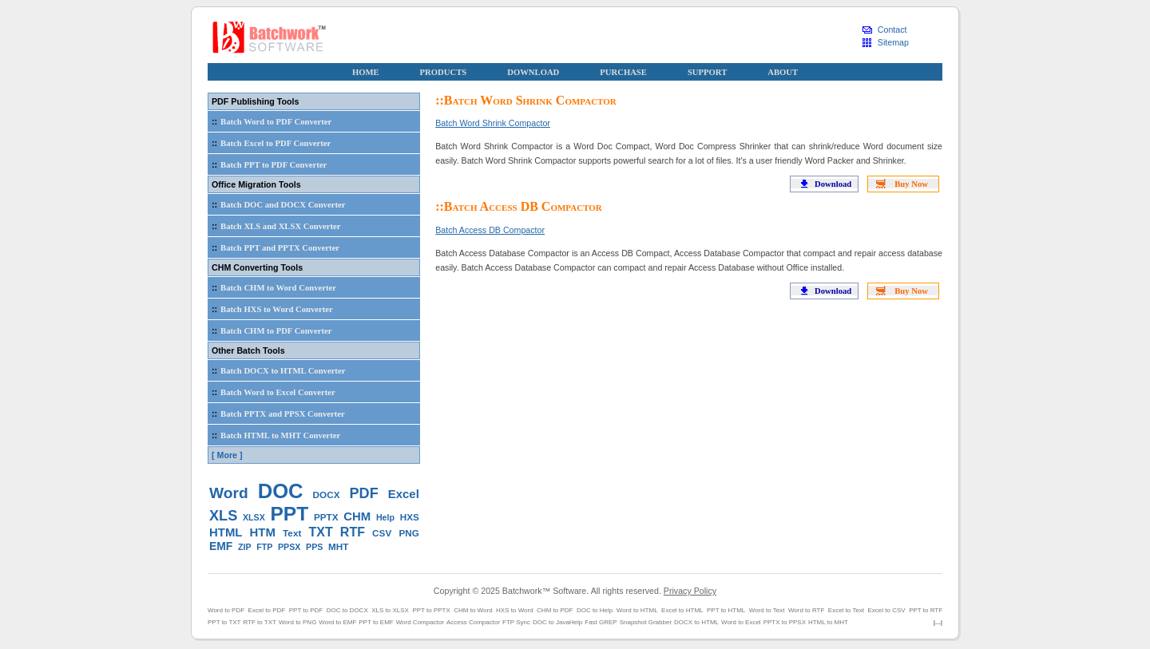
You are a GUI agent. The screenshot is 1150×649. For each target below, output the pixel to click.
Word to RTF (806, 610)
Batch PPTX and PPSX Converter (276, 413)
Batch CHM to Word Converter (272, 287)
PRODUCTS (443, 72)
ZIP (245, 547)
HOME (365, 72)
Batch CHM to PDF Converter (269, 330)
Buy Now (911, 184)
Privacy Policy (690, 591)
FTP (264, 547)
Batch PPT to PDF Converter (267, 164)
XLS (223, 516)
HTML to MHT (828, 622)
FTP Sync (516, 622)
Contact (892, 29)
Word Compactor (420, 622)
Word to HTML (637, 610)
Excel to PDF (267, 610)
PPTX (326, 517)
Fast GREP (601, 622)
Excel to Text (846, 610)
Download (833, 184)
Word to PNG (297, 622)
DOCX (326, 494)
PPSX (289, 547)
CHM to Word (473, 610)
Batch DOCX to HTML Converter (276, 370)
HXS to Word (514, 610)
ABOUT (782, 72)
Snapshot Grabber (646, 622)
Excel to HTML (682, 610)
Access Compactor (473, 622)
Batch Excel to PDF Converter (269, 143)
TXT (320, 532)
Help (385, 517)
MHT (338, 546)
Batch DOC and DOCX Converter (276, 204)
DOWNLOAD (533, 72)
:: (214, 121)
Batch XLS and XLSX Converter (274, 226)
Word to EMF (337, 622)
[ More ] (227, 455)
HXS (409, 517)
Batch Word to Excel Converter (271, 392)
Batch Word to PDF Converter (269, 121)
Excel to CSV (887, 610)
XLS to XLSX (390, 610)
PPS (314, 547)
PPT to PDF (306, 610)
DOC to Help (595, 610)
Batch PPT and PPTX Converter (273, 247)
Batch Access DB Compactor (490, 230)
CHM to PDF (555, 610)
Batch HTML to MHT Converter (274, 435)
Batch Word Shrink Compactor (492, 123)
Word (228, 493)
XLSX (254, 517)
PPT (290, 513)
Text (292, 533)
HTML (225, 532)
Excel (403, 494)
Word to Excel (741, 622)
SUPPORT (707, 72)
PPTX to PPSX (784, 622)
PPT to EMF (376, 622)
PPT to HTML (726, 610)
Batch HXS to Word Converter (270, 309)
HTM (263, 532)
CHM (357, 516)
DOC (280, 491)
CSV (381, 533)
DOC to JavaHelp (557, 622)
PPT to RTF (925, 610)
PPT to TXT (224, 622)
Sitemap (893, 42)
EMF (220, 546)
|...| (938, 622)
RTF (352, 532)
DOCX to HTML (696, 622)
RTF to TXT (259, 622)
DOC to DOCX (347, 610)
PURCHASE (623, 72)
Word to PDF (226, 610)
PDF (364, 493)
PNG (408, 533)
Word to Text (767, 610)
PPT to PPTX (431, 610)
